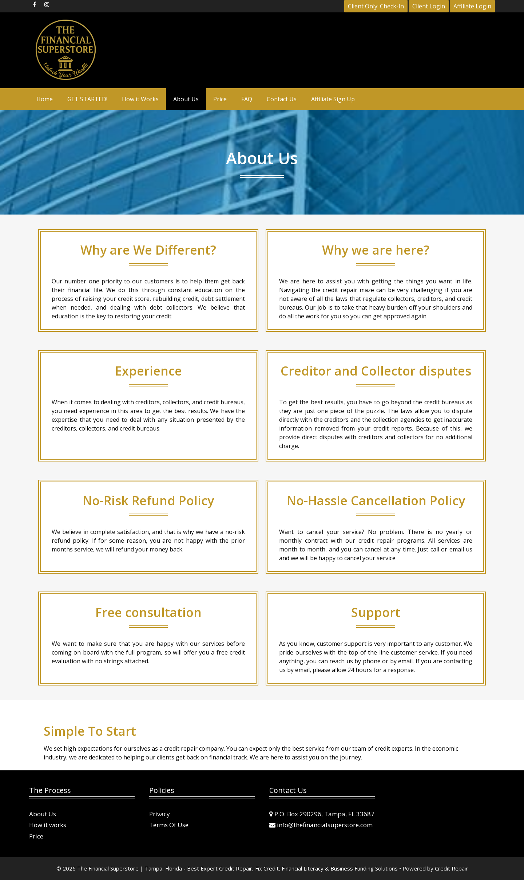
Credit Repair (451, 868)
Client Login (428, 6)
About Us (186, 99)
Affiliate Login (472, 6)
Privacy (159, 814)
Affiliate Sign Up (333, 99)
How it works (47, 825)
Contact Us (282, 99)
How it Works (140, 99)
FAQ (246, 99)
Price (220, 99)
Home (44, 99)
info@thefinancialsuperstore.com (325, 825)
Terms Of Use (168, 825)
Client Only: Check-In (376, 6)
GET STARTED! (87, 99)
